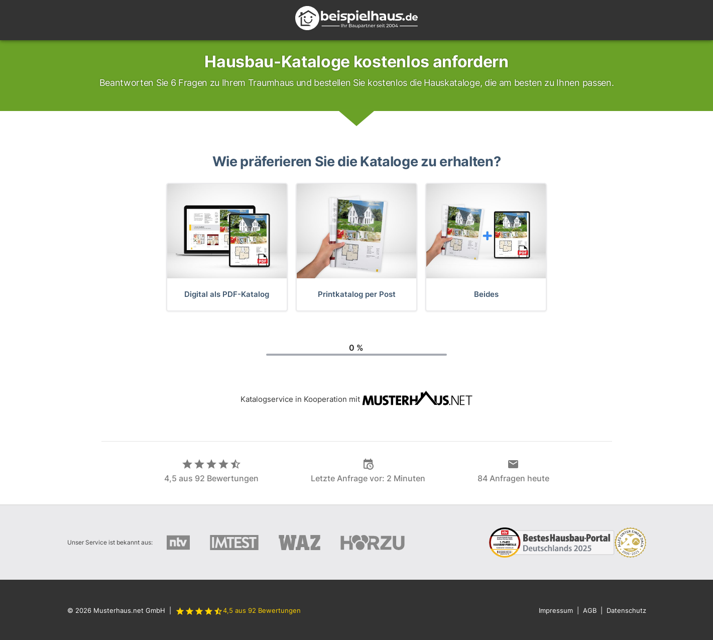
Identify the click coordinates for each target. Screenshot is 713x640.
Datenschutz (626, 610)
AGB (590, 610)
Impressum (556, 610)
